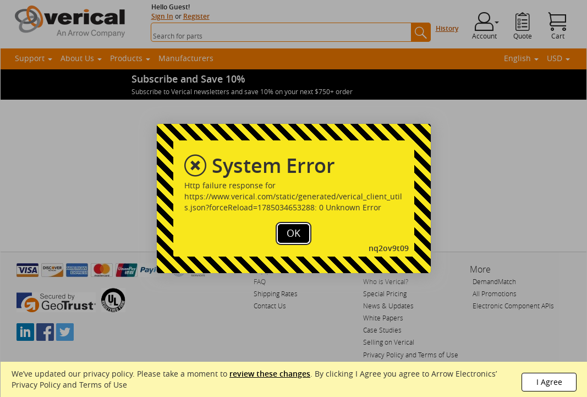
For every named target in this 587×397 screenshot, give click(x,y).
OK (293, 233)
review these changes (269, 373)
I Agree (549, 382)
